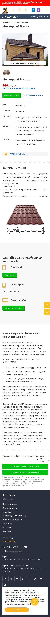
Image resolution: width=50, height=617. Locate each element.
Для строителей (9, 504)
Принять (16, 610)
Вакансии (6, 531)
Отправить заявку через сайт (25, 466)
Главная (5, 22)
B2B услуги (7, 499)
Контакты (9, 275)
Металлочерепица (20, 22)
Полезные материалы (12, 519)
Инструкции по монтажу (14, 515)
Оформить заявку (13, 308)
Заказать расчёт (11, 95)
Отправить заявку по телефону (25, 472)
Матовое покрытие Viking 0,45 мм (18, 88)
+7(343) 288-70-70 (39, 16)
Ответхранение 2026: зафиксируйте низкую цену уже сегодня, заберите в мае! (24, 3)
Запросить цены (17, 154)
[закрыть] (48, 460)
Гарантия (6, 512)
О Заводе (6, 527)
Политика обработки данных (43, 460)
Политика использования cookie (19, 604)
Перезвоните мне (34, 95)
